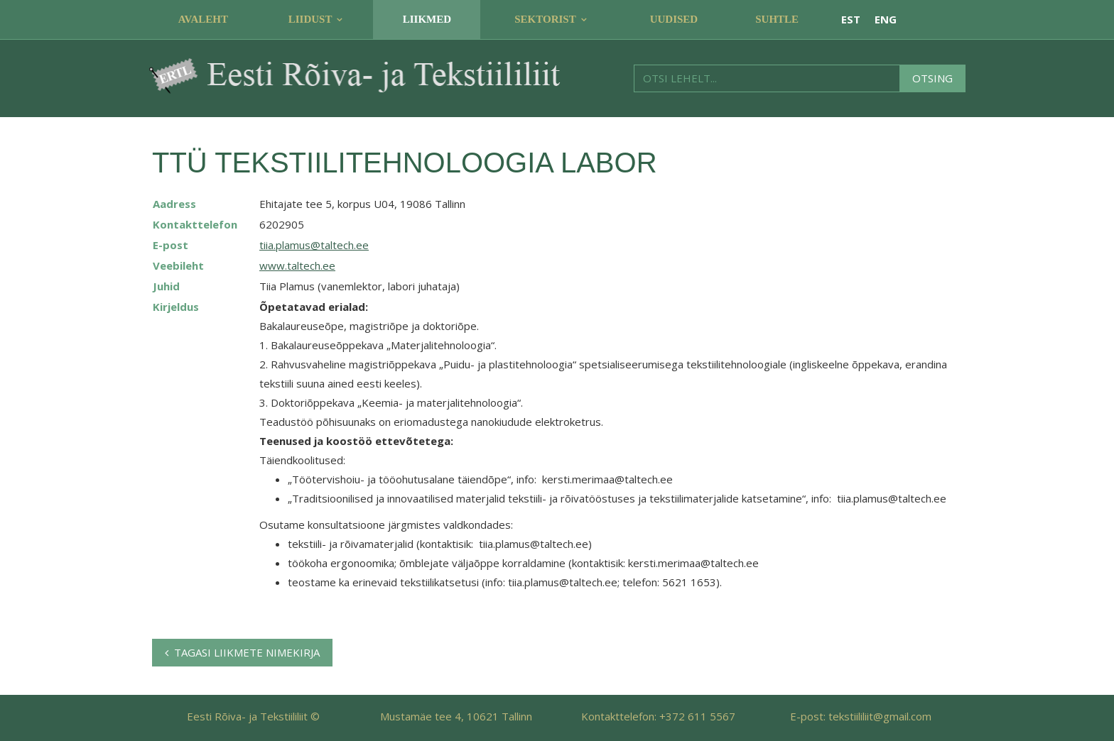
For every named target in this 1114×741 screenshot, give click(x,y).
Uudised (674, 19)
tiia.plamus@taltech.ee (314, 245)
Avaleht (203, 19)
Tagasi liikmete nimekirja (242, 652)
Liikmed (427, 19)
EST (850, 19)
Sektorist (544, 19)
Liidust (310, 19)
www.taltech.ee (297, 265)
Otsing (932, 78)
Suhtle (777, 19)
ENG (886, 19)
